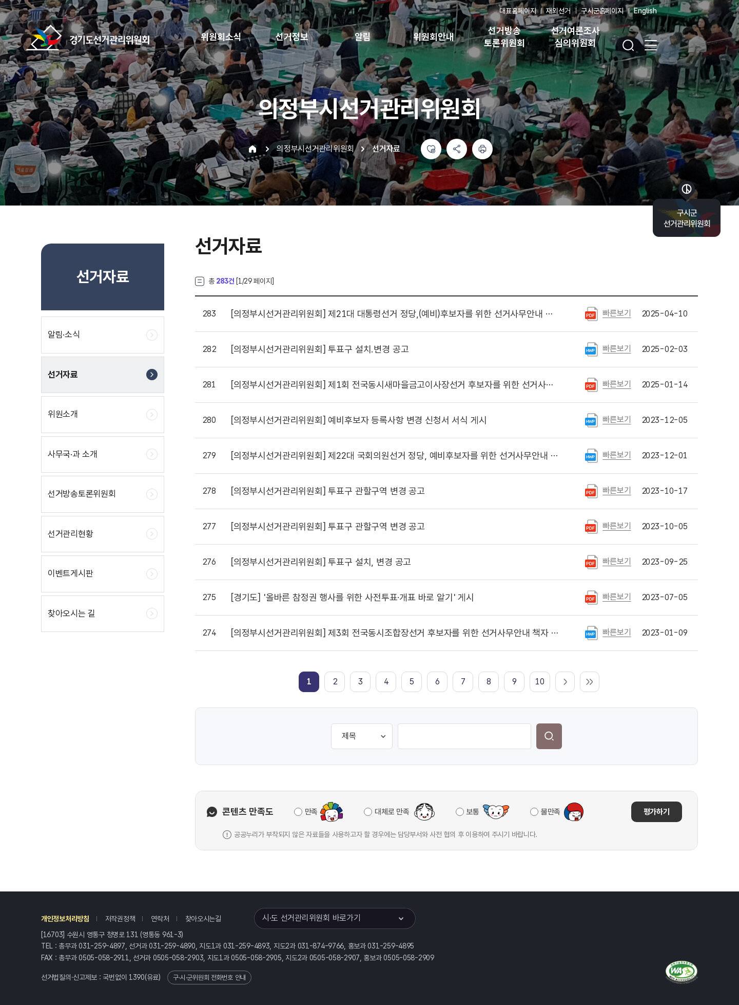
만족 (311, 811)
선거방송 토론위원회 (504, 36)
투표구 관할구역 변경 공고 (328, 491)
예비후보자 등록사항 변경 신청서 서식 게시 (359, 420)
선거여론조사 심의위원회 (575, 36)
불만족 (550, 811)
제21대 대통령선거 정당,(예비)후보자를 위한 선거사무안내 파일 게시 (394, 314)
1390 (137, 977)
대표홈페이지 (517, 11)
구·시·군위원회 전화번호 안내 (209, 977)
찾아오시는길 (203, 919)
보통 (472, 811)
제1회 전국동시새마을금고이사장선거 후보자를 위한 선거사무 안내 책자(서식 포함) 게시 (394, 384)
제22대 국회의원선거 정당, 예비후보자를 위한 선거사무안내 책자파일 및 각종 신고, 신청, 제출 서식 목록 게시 (394, 455)
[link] (309, 681)
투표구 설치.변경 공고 (320, 349)
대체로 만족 (392, 811)
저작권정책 (120, 919)
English (645, 11)
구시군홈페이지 (602, 11)
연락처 (160, 919)
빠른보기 (616, 313)
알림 (363, 36)
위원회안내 (433, 36)
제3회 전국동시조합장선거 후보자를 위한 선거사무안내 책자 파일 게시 (394, 633)
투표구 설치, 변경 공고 (321, 562)
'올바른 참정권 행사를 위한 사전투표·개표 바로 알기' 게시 (352, 597)
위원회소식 (221, 36)
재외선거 (558, 11)
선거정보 (292, 36)
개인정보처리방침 (65, 919)
